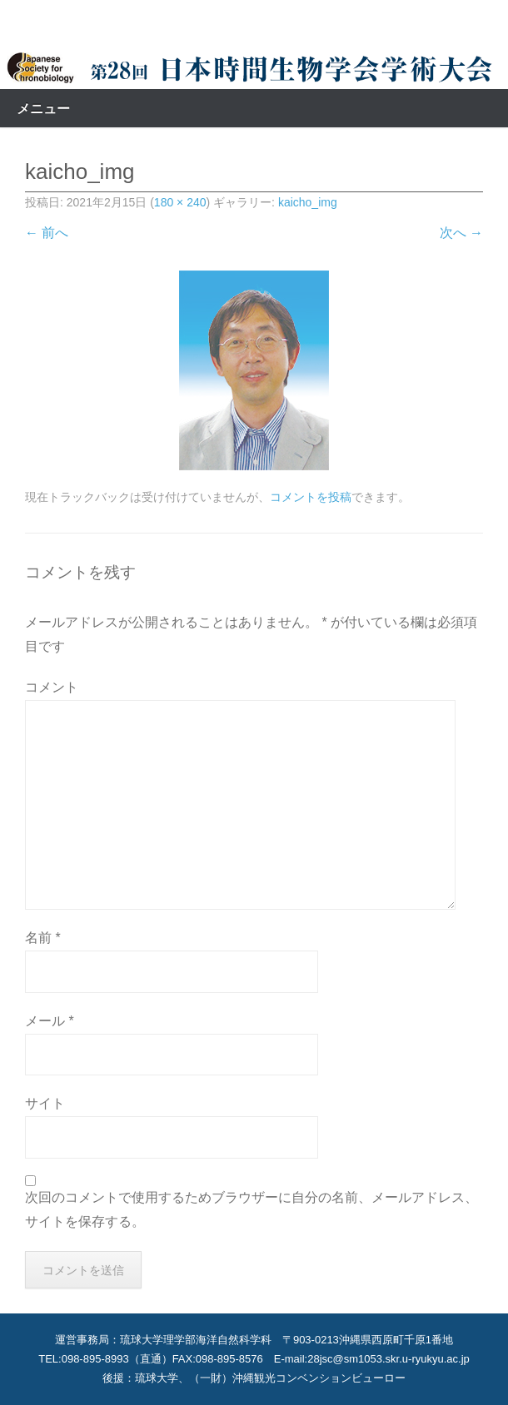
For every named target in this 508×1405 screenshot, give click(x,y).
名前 (43, 938)
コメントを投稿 (310, 497)
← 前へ (46, 233)
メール (49, 1021)
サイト (45, 1103)
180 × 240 (180, 202)
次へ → (461, 233)
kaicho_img (307, 202)
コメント (51, 687)
